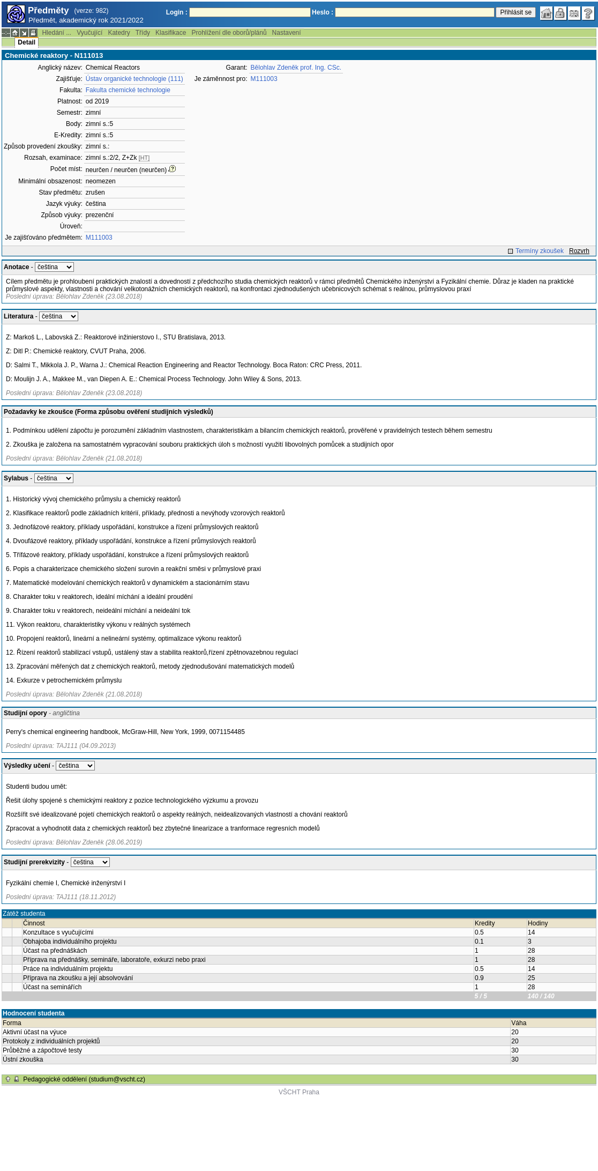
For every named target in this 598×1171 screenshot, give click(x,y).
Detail (26, 42)
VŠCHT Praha (299, 1092)
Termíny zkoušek (539, 251)
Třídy (143, 32)
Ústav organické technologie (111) (134, 79)
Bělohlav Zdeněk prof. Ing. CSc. (296, 67)
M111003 (99, 237)
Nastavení (286, 32)
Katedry (119, 32)
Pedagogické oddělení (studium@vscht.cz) (84, 1079)
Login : (177, 12)
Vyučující (89, 32)
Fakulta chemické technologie (128, 90)
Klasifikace (170, 32)
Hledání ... (56, 32)
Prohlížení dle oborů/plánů (228, 32)
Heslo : (322, 12)
